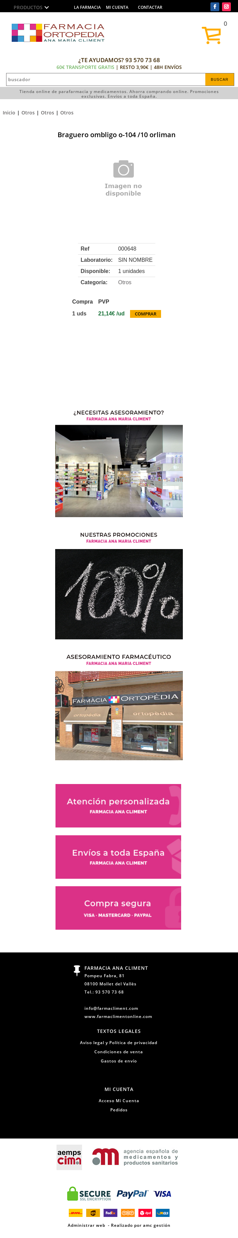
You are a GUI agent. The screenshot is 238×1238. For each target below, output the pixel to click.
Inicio (9, 112)
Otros (28, 112)
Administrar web (86, 1225)
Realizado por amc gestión (141, 1225)
